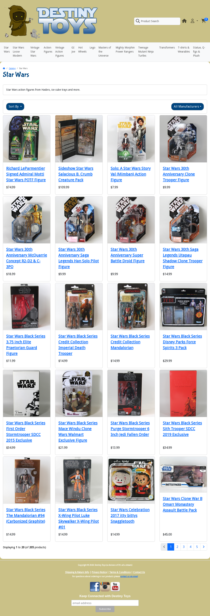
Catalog (12, 68)
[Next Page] (203, 547)
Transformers (167, 47)
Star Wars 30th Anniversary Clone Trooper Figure (179, 174)
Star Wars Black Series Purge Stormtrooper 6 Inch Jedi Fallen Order (130, 429)
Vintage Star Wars (34, 51)
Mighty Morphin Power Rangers (125, 49)
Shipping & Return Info (77, 572)
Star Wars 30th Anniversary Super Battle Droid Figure (127, 255)
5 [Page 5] (197, 547)
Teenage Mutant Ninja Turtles (146, 51)
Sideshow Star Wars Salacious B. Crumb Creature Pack (75, 174)
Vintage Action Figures (59, 51)
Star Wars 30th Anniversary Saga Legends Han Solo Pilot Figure (78, 258)
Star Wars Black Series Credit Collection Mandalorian (130, 342)
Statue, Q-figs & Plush (199, 51)
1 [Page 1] (172, 546)
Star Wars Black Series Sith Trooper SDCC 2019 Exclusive (182, 429)
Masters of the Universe (104, 51)
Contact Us (139, 572)
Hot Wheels (82, 49)
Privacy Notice (99, 572)
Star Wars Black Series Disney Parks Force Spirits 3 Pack (182, 342)
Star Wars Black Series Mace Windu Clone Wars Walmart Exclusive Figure (77, 432)
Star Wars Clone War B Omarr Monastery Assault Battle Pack (182, 504)
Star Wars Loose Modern (18, 51)
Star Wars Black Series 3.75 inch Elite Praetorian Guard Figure (25, 345)
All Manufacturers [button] (186, 106)
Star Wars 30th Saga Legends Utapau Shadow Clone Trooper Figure (182, 258)
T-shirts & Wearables (184, 49)
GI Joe (73, 49)
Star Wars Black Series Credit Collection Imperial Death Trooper (77, 345)
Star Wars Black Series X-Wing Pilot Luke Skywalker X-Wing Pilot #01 (78, 518)
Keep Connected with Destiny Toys (105, 596)
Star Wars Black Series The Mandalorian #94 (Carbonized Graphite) (25, 515)
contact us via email (129, 576)
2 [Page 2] (177, 547)
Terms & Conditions (120, 572)
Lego (92, 47)
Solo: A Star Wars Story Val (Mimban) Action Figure (131, 174)
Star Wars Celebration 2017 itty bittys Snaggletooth (130, 515)
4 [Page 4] (190, 547)
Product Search (147, 21)
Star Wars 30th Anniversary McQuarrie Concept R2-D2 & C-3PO (26, 258)
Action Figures (48, 49)
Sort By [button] (14, 106)
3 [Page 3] (184, 547)
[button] (194, 21)
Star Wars (7, 49)
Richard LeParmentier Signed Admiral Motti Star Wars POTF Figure (26, 174)
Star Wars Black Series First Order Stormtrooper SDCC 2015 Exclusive (25, 432)
